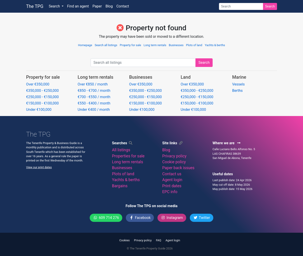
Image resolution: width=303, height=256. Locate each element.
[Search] (241, 6)
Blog (109, 6)
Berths (237, 90)
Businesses (176, 45)
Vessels (238, 84)
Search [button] (55, 6)
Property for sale (130, 45)
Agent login (172, 180)
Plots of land (194, 45)
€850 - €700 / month (94, 90)
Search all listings (106, 45)
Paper (97, 6)
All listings (121, 150)
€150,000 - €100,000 (42, 103)
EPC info (169, 192)
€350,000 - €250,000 (42, 90)
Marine (239, 77)
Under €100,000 (39, 109)
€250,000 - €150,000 (42, 97)
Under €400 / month (94, 109)
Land (186, 77)
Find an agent (78, 6)
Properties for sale (128, 156)
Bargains (120, 186)
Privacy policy (174, 156)
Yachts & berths (215, 45)
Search (270, 6)
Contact (122, 6)
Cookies (124, 240)
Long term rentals (155, 45)
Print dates (171, 186)
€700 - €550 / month (94, 97)
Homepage (85, 45)
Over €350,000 (37, 84)
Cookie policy (174, 162)
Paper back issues (178, 168)
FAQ (158, 240)
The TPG (34, 6)
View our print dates (39, 167)
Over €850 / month (93, 84)
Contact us (171, 174)
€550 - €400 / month (94, 103)
